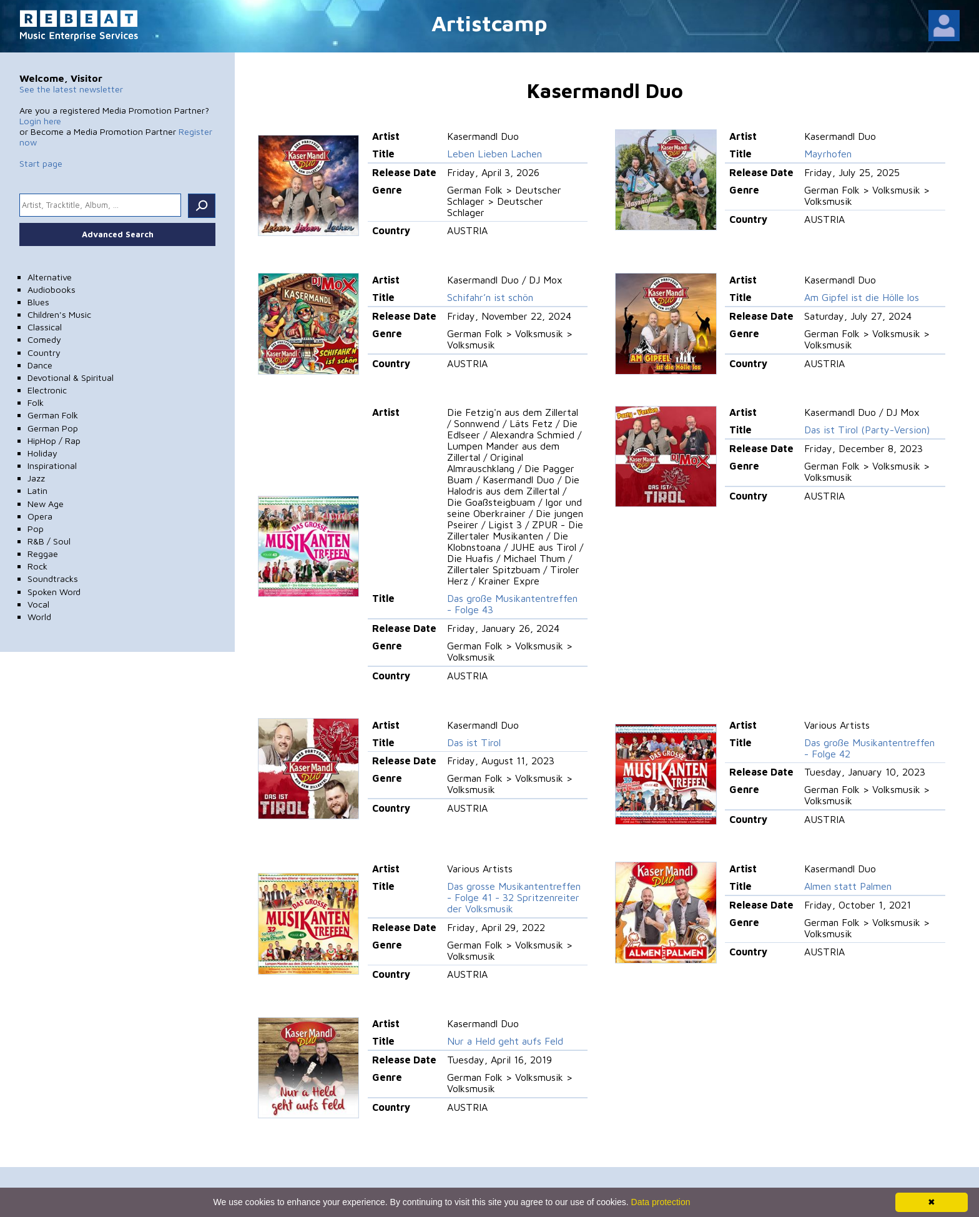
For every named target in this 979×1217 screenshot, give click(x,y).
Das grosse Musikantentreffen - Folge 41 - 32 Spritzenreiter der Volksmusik (514, 897)
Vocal (38, 604)
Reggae (42, 553)
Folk (35, 402)
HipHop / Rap (54, 440)
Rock (37, 566)
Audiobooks (51, 289)
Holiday (42, 453)
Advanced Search (118, 234)
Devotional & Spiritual (70, 377)
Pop (35, 528)
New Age (45, 503)
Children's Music (59, 314)
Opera (39, 516)
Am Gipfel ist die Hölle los (861, 297)
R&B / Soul (49, 541)
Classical (44, 327)
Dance (39, 365)
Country (44, 352)
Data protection (661, 1202)
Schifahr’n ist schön (490, 297)
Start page (40, 163)
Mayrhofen (828, 153)
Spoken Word (54, 591)
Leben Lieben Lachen (494, 153)
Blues (38, 302)
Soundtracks (52, 578)
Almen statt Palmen (848, 886)
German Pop (52, 428)
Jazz (36, 478)
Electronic (47, 390)
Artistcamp (489, 23)
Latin (37, 490)
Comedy (44, 339)
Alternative (49, 277)
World (39, 616)
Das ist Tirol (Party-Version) (867, 429)
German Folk (52, 415)
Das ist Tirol (474, 742)
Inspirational (52, 465)
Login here (40, 121)
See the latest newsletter (71, 89)
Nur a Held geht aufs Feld (505, 1041)
